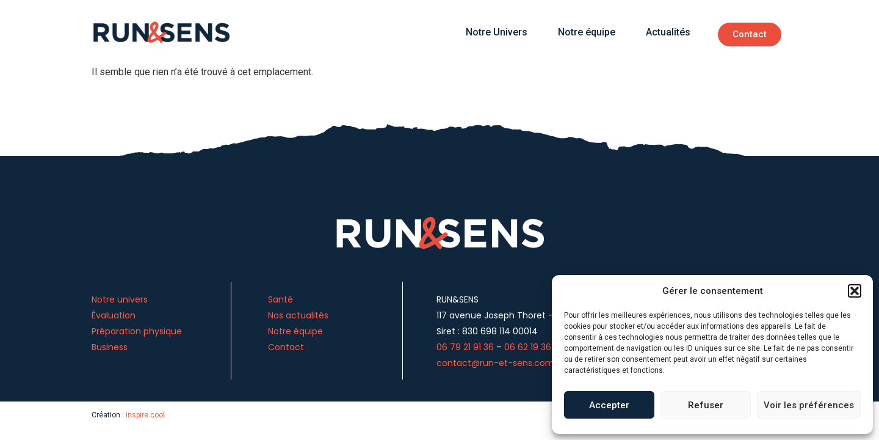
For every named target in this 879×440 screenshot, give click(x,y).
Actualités (668, 32)
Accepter (609, 405)
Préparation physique (138, 331)
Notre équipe (586, 32)
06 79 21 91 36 (465, 347)
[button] (854, 291)
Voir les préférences (809, 405)
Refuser (705, 405)
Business (110, 347)
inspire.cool (145, 415)
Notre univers (120, 299)
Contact (286, 347)
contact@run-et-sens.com (495, 363)
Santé (280, 299)
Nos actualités (298, 315)
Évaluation (114, 315)
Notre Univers (496, 32)
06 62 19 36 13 (531, 347)
